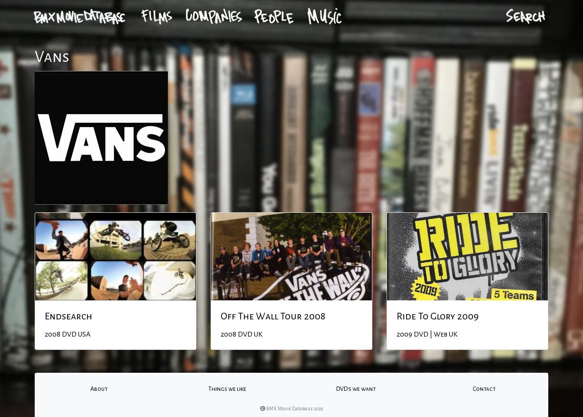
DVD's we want (356, 389)
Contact (484, 389)
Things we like (227, 389)
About (98, 389)
